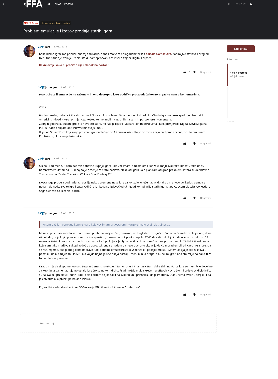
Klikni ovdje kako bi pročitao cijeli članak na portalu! (74, 65)
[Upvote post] (185, 72)
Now (230, 121)
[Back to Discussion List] (6, 6)
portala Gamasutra (158, 54)
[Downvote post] (194, 72)
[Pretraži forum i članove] (250, 6)
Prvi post (233, 59)
